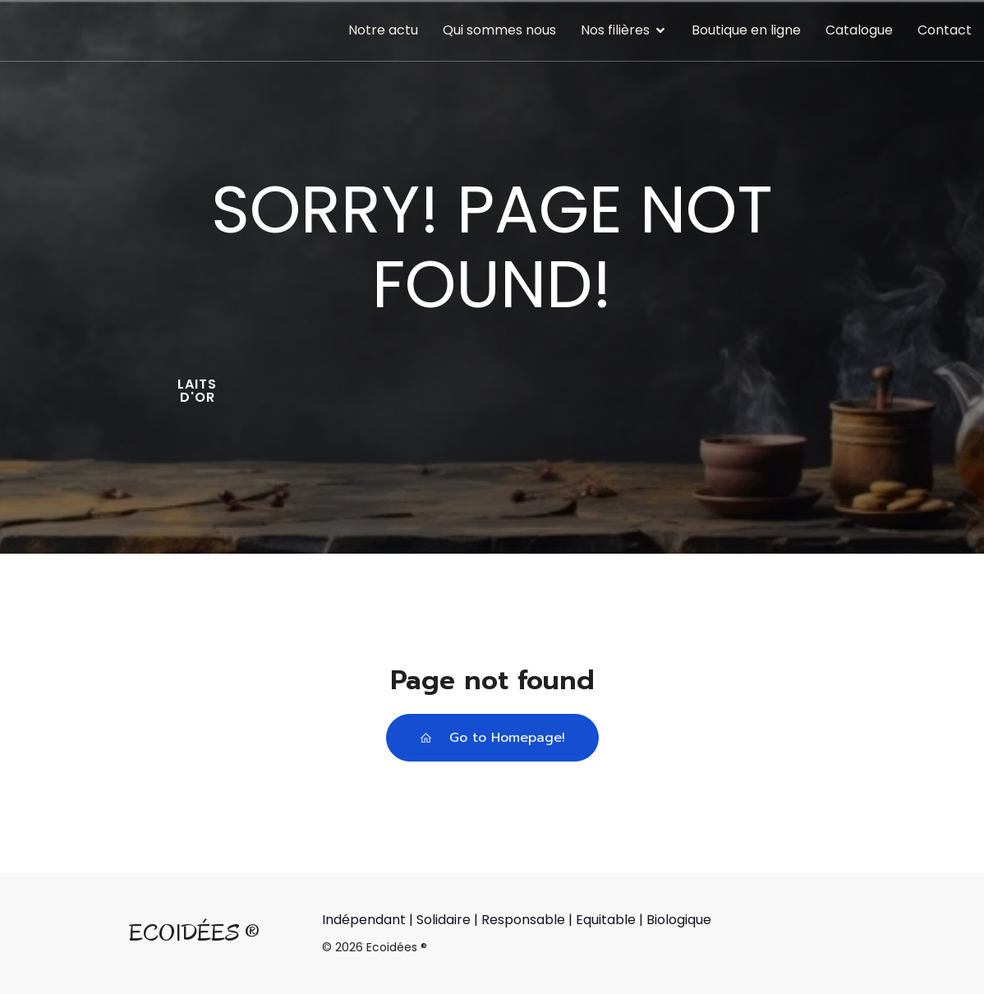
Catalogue (859, 30)
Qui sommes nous (499, 30)
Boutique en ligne (746, 30)
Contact (944, 30)
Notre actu (383, 30)
